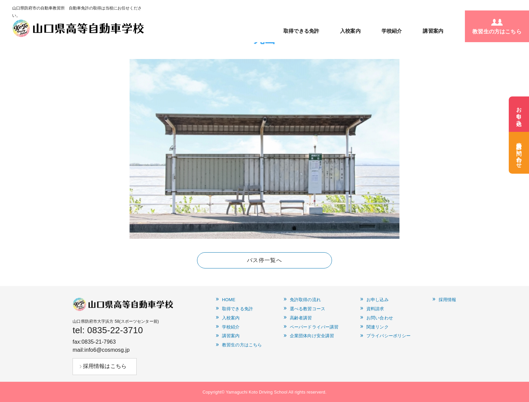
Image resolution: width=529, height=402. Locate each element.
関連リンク (377, 327)
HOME (228, 299)
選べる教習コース (307, 309)
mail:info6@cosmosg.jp (101, 350)
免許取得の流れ (305, 299)
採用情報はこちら (105, 366)
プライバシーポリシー (388, 336)
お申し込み (377, 299)
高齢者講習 (301, 318)
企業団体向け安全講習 (312, 336)
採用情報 (447, 299)
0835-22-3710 (115, 330)
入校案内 (350, 31)
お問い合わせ (379, 318)
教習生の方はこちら (242, 345)
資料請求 (375, 309)
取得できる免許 (301, 31)
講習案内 (433, 31)
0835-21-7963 (99, 342)
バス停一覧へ (264, 260)
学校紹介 (392, 31)
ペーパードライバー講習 (314, 327)
